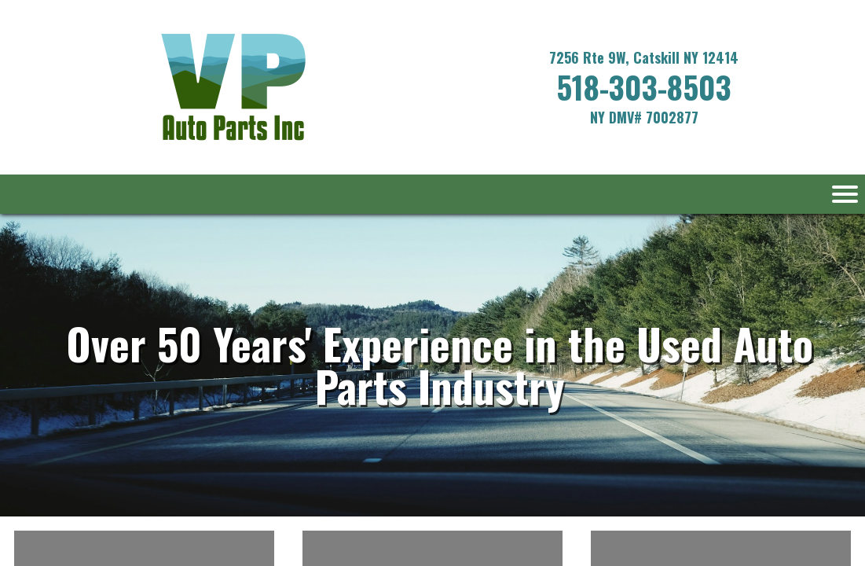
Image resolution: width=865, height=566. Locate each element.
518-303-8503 (643, 86)
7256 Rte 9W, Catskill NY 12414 (644, 57)
